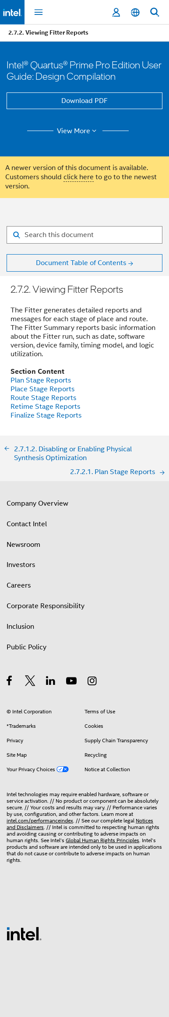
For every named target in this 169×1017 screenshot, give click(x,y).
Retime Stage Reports (45, 406)
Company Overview (37, 503)
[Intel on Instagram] (92, 682)
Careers (19, 585)
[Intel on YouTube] (72, 682)
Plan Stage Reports (41, 380)
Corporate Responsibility (45, 606)
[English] (135, 12)
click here (78, 177)
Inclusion (20, 626)
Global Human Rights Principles (102, 840)
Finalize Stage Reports (46, 415)
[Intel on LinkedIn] (51, 682)
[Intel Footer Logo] (24, 933)
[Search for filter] (84, 235)
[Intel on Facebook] (10, 682)
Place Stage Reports (42, 389)
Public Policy (26, 647)
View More (78, 131)
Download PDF (84, 100)
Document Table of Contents (81, 263)
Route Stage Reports (43, 397)
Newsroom (23, 544)
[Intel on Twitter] (30, 682)
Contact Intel (27, 524)
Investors (21, 564)
